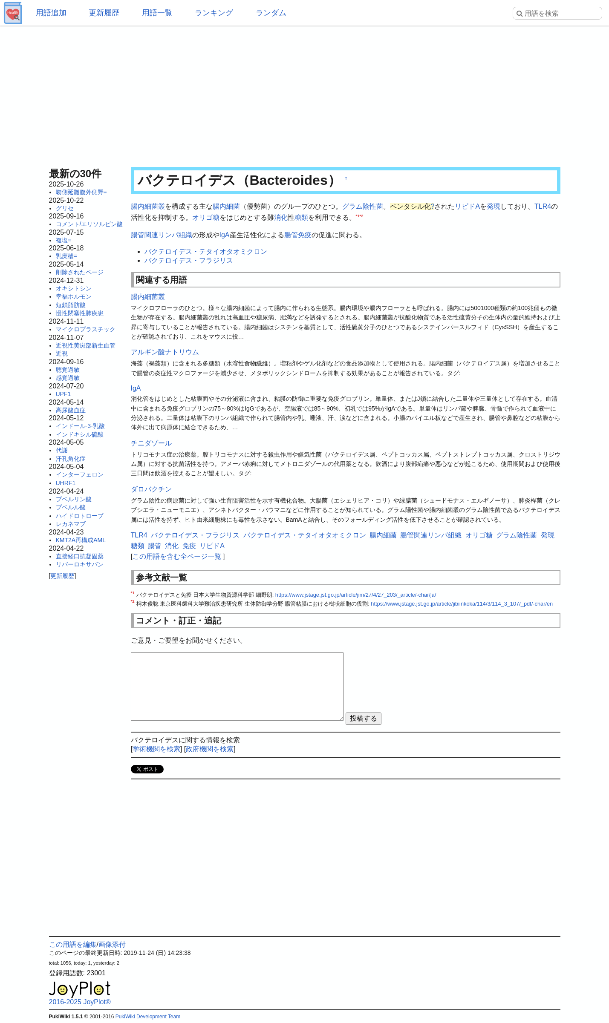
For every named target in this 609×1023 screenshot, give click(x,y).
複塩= (63, 240)
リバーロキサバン (80, 564)
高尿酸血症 (71, 410)
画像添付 (112, 944)
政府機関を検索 (210, 749)
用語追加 (51, 13)
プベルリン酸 (74, 499)
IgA (224, 235)
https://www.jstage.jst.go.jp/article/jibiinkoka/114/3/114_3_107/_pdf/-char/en (462, 604)
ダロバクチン (151, 489)
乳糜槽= (66, 256)
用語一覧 (157, 13)
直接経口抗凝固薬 (80, 556)
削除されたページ (80, 272)
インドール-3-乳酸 (80, 425)
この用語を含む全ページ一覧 (177, 556)
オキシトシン (74, 288)
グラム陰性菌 (362, 206)
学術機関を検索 (156, 749)
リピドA (467, 206)
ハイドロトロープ (80, 515)
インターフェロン (80, 474)
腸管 (291, 235)
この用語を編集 (73, 944)
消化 (281, 217)
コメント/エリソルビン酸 (89, 224)
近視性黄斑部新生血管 (85, 345)
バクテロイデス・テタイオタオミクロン (205, 251)
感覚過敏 (68, 377)
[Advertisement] (304, 93)
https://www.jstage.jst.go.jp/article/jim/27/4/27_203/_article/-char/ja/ (355, 595)
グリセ (65, 208)
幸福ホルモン (74, 296)
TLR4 (542, 206)
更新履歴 (104, 13)
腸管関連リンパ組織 (161, 235)
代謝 (62, 450)
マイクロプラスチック (85, 329)
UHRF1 (66, 483)
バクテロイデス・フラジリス (188, 260)
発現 (493, 206)
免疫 (305, 235)
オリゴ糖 (205, 217)
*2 (362, 215)
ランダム (271, 13)
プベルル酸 (71, 507)
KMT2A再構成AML (81, 540)
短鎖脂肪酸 (71, 305)
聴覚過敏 (68, 369)
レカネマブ (71, 523)
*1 (358, 215)
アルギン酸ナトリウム (165, 352)
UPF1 (63, 394)
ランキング (214, 13)
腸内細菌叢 (148, 206)
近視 (62, 353)
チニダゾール (151, 443)
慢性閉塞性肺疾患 (80, 313)
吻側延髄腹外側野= (81, 192)
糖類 (301, 217)
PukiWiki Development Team (148, 1017)
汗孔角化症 (71, 458)
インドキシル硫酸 (80, 434)
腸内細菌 (226, 206)
